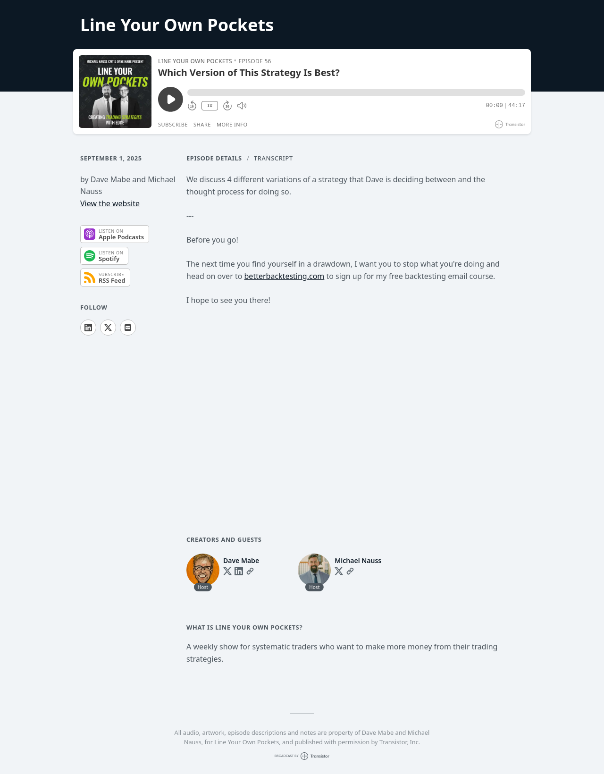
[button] (356, 92)
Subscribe (173, 124)
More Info (232, 124)
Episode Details (214, 158)
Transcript (273, 158)
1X (209, 106)
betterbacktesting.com (284, 276)
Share (202, 124)
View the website (110, 203)
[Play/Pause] (115, 91)
